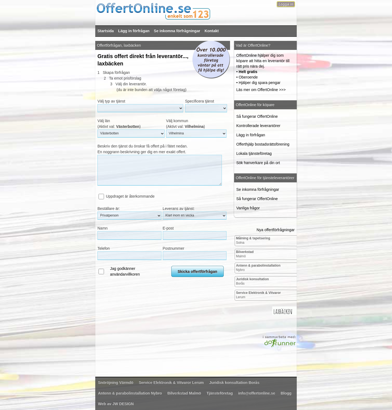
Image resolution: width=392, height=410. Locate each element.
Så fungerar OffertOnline (257, 116)
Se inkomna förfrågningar (177, 31)
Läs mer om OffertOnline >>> (261, 90)
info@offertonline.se (256, 393)
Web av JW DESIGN (116, 404)
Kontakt (211, 31)
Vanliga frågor (248, 208)
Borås (252, 281)
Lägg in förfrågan (133, 31)
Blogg (286, 393)
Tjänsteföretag (220, 393)
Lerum (258, 295)
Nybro (258, 268)
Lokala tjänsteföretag (254, 153)
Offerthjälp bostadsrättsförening (262, 144)
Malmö (245, 254)
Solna (253, 240)
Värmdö (115, 382)
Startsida (105, 31)
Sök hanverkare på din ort (258, 163)
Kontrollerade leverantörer (258, 125)
